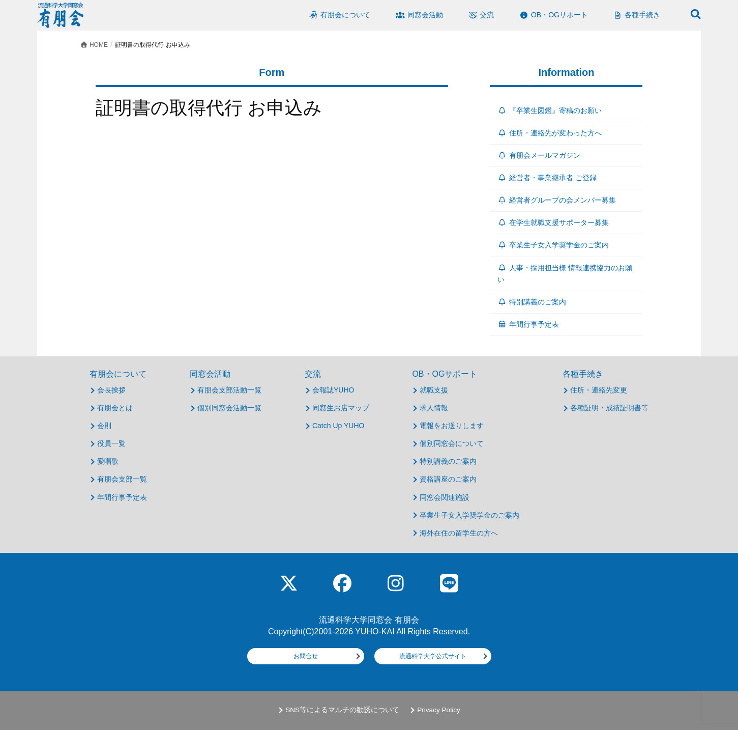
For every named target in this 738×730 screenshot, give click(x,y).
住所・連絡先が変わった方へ (549, 133)
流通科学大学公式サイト (432, 656)
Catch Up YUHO (338, 426)
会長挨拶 (111, 390)
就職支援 (434, 390)
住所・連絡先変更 (598, 390)
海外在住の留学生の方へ (459, 533)
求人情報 (434, 408)
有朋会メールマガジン (538, 155)
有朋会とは (115, 408)
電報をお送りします (452, 426)
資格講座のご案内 (448, 479)
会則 (104, 426)
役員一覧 (111, 443)
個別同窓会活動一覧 (229, 408)
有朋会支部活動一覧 (229, 390)
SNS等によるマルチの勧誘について (342, 710)
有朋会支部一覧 (122, 479)
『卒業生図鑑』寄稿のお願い (549, 110)
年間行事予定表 (528, 324)
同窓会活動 (210, 374)
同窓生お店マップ (340, 408)
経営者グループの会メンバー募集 (556, 200)
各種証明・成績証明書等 (609, 408)
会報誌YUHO (333, 390)
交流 (313, 374)
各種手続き (583, 374)
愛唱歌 (108, 461)
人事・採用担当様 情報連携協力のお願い (564, 274)
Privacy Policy (438, 710)
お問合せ (305, 656)
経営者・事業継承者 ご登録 (546, 178)
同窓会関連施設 (444, 497)
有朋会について (118, 374)
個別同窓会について (452, 443)
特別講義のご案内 (531, 302)
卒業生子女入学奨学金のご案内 (553, 245)
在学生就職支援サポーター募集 (553, 222)
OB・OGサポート (444, 374)
